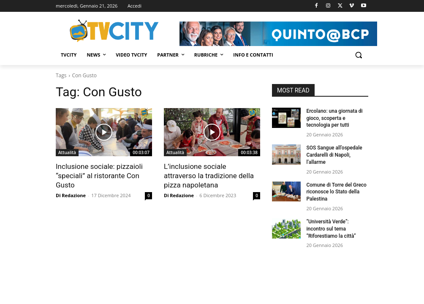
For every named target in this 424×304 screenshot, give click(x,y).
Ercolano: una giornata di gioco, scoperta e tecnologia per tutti (334, 118)
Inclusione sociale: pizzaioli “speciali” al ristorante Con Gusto (99, 175)
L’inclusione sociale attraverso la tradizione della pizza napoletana (209, 175)
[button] (358, 55)
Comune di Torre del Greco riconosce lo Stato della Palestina (336, 192)
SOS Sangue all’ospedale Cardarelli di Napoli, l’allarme (334, 155)
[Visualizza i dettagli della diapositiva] (278, 34)
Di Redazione (71, 195)
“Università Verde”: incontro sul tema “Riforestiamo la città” (331, 229)
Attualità (67, 152)
